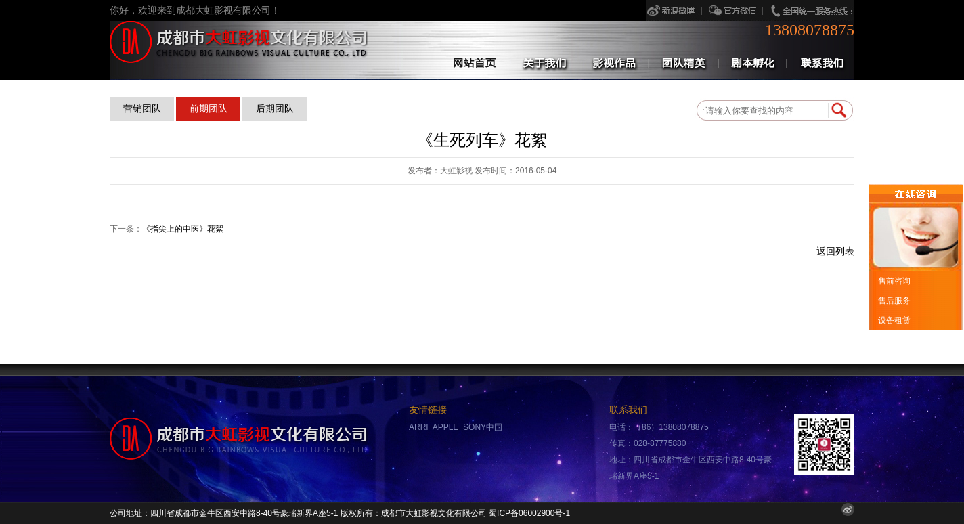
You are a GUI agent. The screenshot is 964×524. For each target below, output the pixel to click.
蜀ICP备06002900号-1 (529, 513)
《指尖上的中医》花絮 (182, 229)
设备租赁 (893, 320)
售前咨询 (893, 281)
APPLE (446, 427)
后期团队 (275, 108)
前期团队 (208, 108)
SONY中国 (482, 427)
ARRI (419, 427)
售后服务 (893, 300)
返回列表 (835, 251)
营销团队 (142, 108)
